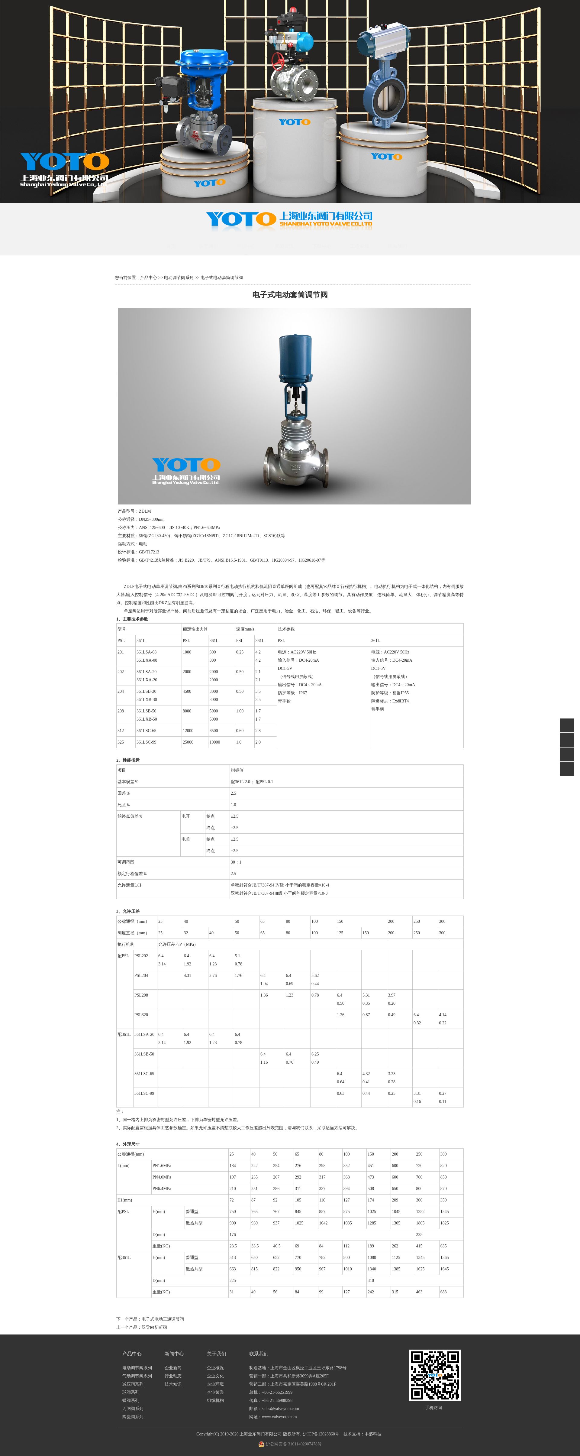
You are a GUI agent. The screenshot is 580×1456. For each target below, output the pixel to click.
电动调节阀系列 (179, 277)
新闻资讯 (290, 246)
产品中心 (252, 246)
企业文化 (215, 1376)
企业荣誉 (215, 1392)
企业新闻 (173, 1368)
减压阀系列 (132, 1384)
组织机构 (215, 1400)
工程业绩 (365, 246)
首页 (177, 246)
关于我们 (214, 246)
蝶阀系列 (130, 1400)
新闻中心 (174, 1353)
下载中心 (327, 246)
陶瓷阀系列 (132, 1417)
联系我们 (403, 246)
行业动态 (173, 1376)
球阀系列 (130, 1392)
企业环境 (215, 1384)
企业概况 (215, 1368)
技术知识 (173, 1384)
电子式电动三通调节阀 (163, 1319)
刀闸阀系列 (132, 1408)
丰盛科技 (373, 1434)
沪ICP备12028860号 (321, 1434)
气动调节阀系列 (137, 1376)
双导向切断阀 (154, 1327)
